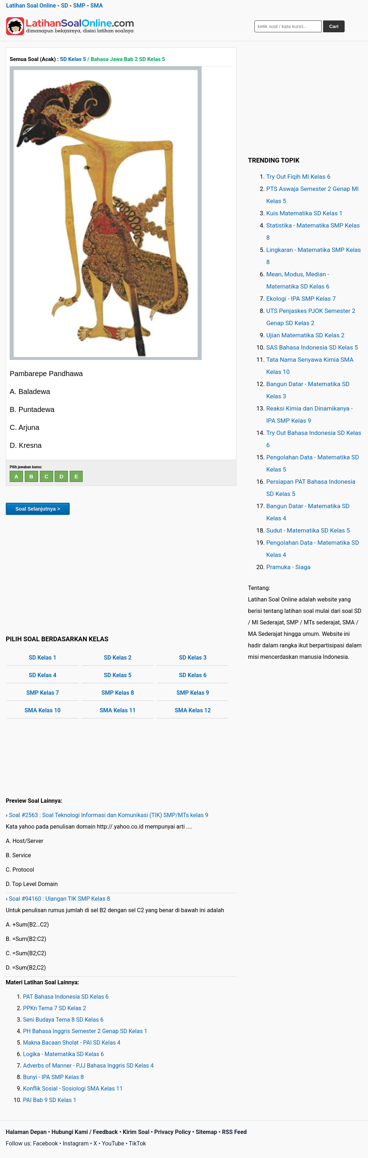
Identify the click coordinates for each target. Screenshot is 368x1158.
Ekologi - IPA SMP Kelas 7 (301, 298)
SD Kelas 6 (193, 675)
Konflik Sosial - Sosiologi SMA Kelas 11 (73, 1088)
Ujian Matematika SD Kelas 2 (305, 335)
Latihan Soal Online (31, 5)
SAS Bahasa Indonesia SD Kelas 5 (312, 347)
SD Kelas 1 (42, 657)
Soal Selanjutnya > (37, 509)
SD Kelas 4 (42, 675)
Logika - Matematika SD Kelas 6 (63, 1054)
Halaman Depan (26, 1132)
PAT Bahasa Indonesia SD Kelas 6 (66, 996)
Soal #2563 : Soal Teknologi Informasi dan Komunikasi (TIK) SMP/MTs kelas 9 (108, 815)
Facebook (45, 1143)
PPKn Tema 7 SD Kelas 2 (54, 1008)
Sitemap (206, 1132)
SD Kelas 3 (193, 657)
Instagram (75, 1143)
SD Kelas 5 (73, 59)
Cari (334, 26)
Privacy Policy (172, 1132)
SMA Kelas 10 (42, 710)
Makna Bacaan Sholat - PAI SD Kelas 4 (71, 1042)
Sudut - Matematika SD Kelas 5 (308, 530)
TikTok (137, 1143)
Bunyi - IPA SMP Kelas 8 (53, 1077)
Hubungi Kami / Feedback (84, 1132)
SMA (96, 5)
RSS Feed (234, 1132)
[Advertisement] (121, 574)
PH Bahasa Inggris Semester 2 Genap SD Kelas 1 (85, 1031)
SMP (79, 5)
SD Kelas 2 (118, 657)
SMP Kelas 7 (42, 692)
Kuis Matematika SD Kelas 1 (304, 213)
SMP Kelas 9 (192, 692)
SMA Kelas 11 (117, 710)
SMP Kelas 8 (117, 692)
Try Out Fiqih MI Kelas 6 (298, 176)
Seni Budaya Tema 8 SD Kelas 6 (63, 1019)
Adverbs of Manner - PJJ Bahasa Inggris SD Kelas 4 (88, 1065)
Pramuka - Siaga (288, 567)
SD (64, 5)
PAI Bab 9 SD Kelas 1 (49, 1100)
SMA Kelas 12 (193, 710)
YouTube (113, 1143)
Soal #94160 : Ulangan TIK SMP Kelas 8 (59, 898)
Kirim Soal (136, 1132)
